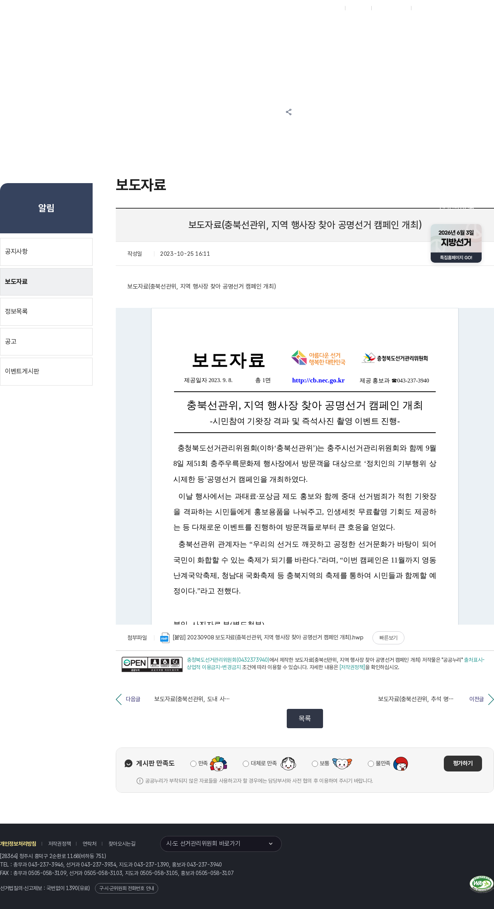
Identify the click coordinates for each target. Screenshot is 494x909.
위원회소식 (196, 28)
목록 (305, 718)
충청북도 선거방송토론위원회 (360, 27)
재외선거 (358, 8)
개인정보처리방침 (18, 844)
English (423, 8)
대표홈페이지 (327, 8)
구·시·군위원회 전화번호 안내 (126, 888)
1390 (72, 888)
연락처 (89, 844)
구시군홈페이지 (391, 8)
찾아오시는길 (121, 844)
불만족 (383, 763)
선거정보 (235, 28)
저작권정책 (59, 844)
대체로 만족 (264, 763)
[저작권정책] (352, 667)
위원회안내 (305, 28)
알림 (270, 28)
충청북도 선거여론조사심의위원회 (360, 57)
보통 (325, 763)
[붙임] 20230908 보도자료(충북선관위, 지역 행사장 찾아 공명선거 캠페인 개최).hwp (261, 637)
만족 (203, 763)
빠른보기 (388, 638)
